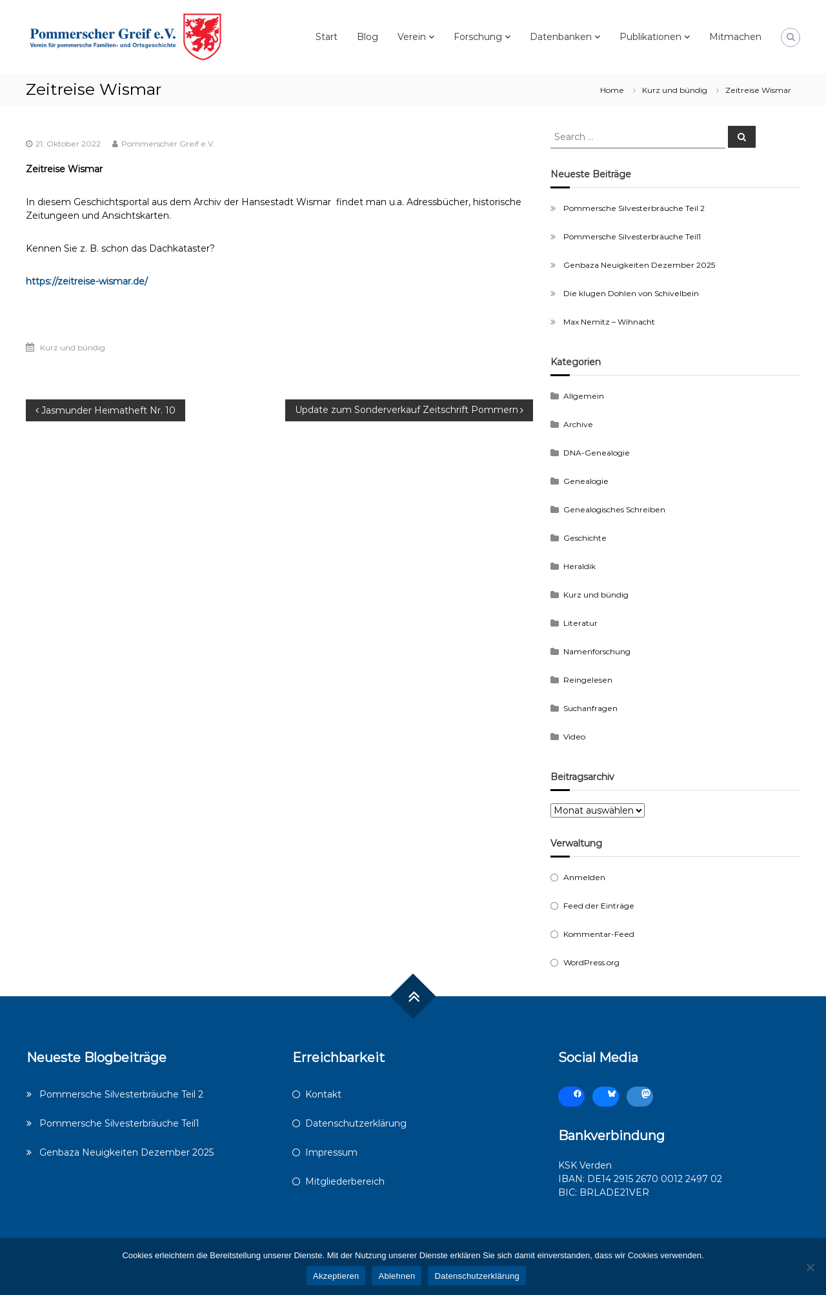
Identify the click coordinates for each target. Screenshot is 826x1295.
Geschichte (585, 538)
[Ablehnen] (809, 1267)
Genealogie (586, 481)
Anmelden (584, 877)
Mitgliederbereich (345, 1181)
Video (574, 736)
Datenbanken (561, 37)
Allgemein (583, 396)
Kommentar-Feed (598, 934)
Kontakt (323, 1094)
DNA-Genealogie (596, 452)
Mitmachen (735, 37)
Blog (367, 37)
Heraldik (579, 566)
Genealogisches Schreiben (614, 509)
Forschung (478, 37)
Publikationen (650, 37)
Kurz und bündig (674, 90)
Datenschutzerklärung (356, 1123)
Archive (578, 424)
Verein (412, 37)
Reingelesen (587, 680)
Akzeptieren (336, 1276)
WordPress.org (591, 962)
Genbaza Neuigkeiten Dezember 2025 (639, 265)
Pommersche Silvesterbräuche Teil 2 (634, 208)
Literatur (580, 623)
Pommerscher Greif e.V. (168, 143)
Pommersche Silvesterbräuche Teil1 (632, 236)
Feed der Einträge (598, 905)
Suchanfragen (590, 708)
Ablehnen (396, 1276)
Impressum (331, 1152)
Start (326, 37)
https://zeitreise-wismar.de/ (87, 281)
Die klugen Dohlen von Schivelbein (631, 293)
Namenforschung (596, 651)
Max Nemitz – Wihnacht (609, 321)
